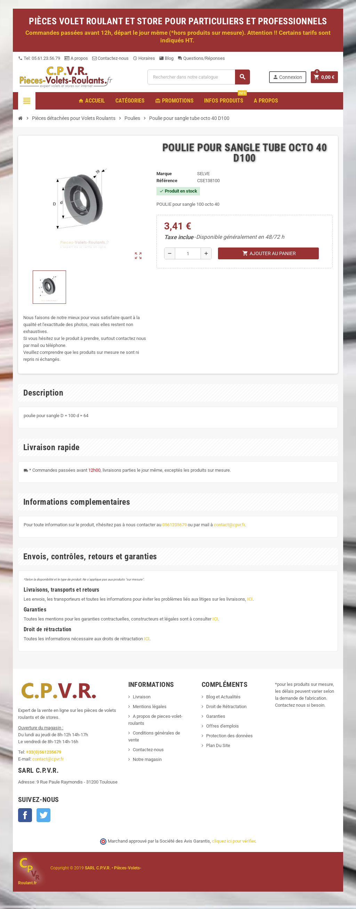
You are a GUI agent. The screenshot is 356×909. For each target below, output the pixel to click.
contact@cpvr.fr (229, 524)
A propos (76, 58)
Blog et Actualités (223, 696)
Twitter (43, 815)
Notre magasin (147, 759)
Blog (166, 58)
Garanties (215, 716)
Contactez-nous (110, 58)
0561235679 (174, 524)
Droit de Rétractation (226, 706)
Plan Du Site (218, 745)
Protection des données (229, 735)
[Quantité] (188, 253)
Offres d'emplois (222, 726)
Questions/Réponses (201, 58)
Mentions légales (150, 706)
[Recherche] (198, 77)
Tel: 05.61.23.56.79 (39, 58)
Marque (164, 173)
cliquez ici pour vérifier (233, 841)
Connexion (287, 77)
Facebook (25, 815)
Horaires (144, 58)
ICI (250, 599)
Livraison (142, 696)
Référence (166, 180)
